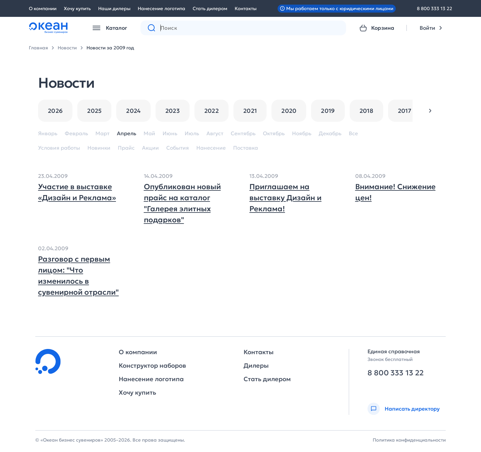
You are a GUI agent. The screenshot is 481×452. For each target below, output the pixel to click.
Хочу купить (77, 8)
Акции (150, 148)
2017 (404, 110)
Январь (47, 133)
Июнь (170, 133)
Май (149, 133)
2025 (94, 110)
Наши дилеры (114, 8)
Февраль (76, 133)
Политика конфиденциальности (409, 440)
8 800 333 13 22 (434, 8)
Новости (67, 48)
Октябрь (274, 133)
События (177, 148)
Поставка (245, 148)
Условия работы (59, 148)
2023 (172, 110)
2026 (55, 110)
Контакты (245, 8)
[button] (430, 110)
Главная (38, 48)
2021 (250, 110)
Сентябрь (243, 133)
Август (214, 133)
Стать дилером (210, 8)
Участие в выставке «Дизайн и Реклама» (77, 192)
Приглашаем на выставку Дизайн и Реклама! (285, 197)
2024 (133, 110)
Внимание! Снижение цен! (395, 192)
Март (102, 133)
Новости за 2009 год (110, 48)
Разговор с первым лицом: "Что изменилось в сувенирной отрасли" (78, 276)
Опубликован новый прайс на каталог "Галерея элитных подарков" (182, 203)
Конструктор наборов (152, 365)
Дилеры (256, 365)
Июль (192, 133)
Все (353, 133)
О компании (42, 8)
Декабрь (330, 133)
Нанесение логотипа (161, 8)
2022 (211, 110)
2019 (328, 110)
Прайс (126, 148)
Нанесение (211, 148)
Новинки (98, 148)
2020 (288, 110)
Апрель (126, 133)
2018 (366, 110)
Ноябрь (301, 133)
